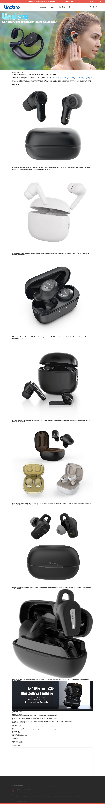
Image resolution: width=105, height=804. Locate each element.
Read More (14, 171)
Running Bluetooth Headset (73, 77)
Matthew (18, 722)
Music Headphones (15, 739)
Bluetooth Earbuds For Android (18, 732)
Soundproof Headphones (84, 77)
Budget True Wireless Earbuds (17, 744)
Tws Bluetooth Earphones (17, 734)
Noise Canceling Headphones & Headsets (19, 735)
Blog (69, 7)
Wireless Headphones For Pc (59, 77)
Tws (66, 77)
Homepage (43, 7)
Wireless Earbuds (15, 737)
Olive (17, 725)
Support (53, 7)
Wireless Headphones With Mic (18, 742)
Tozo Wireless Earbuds (16, 745)
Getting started (15, 71)
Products (62, 7)
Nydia (18, 728)
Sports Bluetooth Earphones (17, 741)
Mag (17, 717)
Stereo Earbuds (15, 738)
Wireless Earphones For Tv (17, 72)
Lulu (17, 714)
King (17, 719)
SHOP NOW (60, 1)
